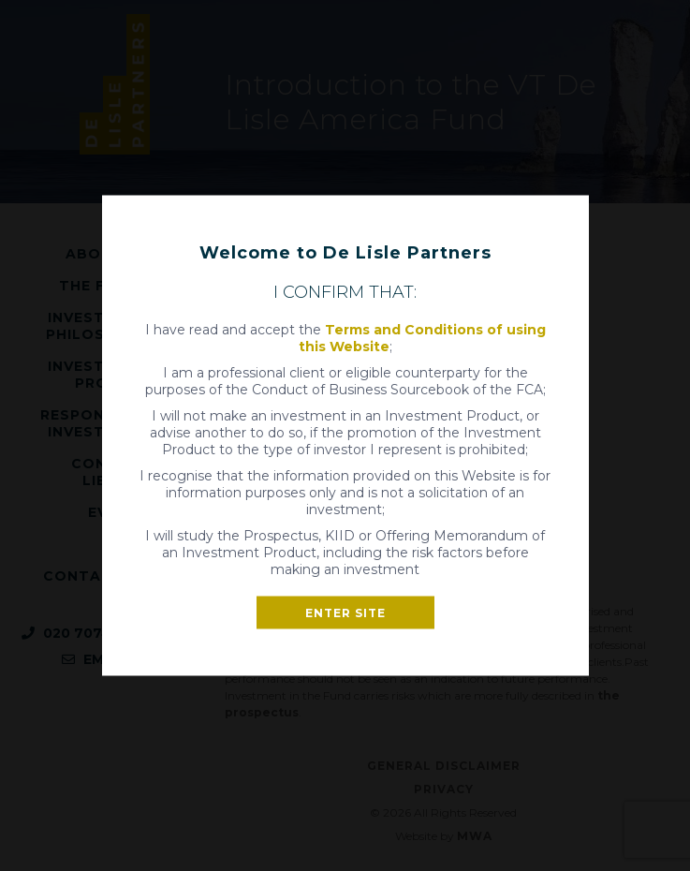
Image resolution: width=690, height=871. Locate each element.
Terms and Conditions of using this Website (422, 338)
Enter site (345, 613)
